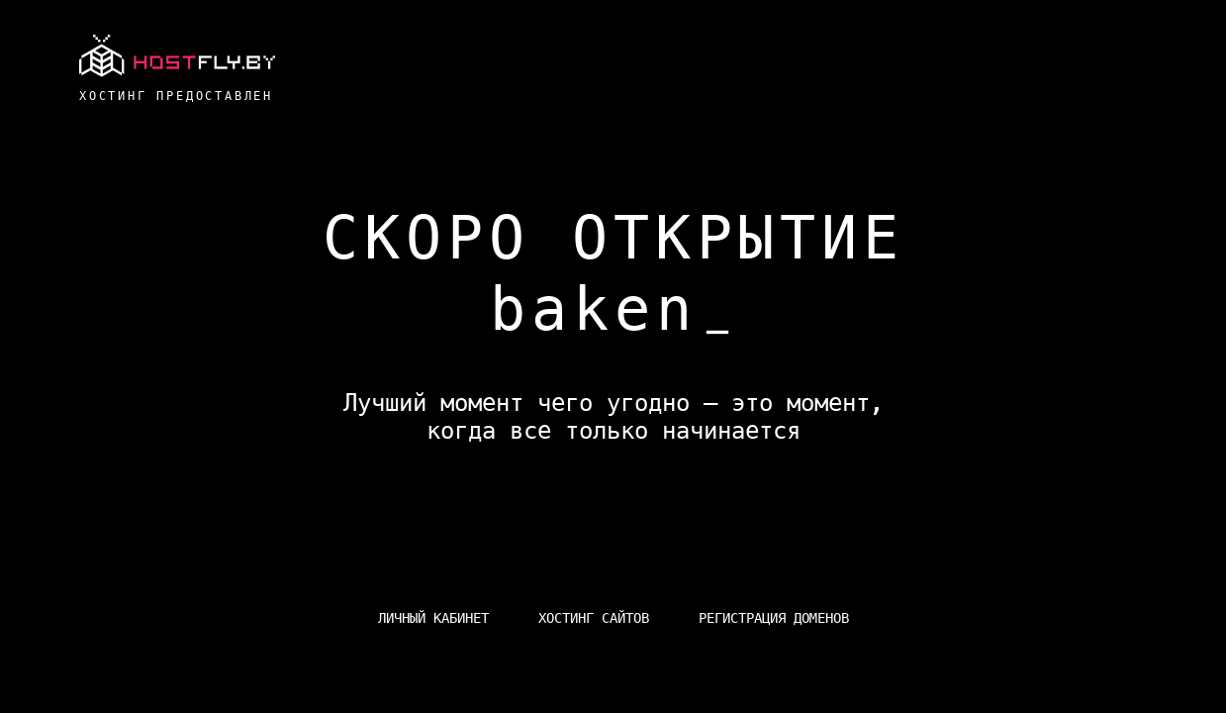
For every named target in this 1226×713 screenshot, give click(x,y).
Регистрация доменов (774, 618)
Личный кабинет (433, 618)
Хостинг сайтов (593, 618)
